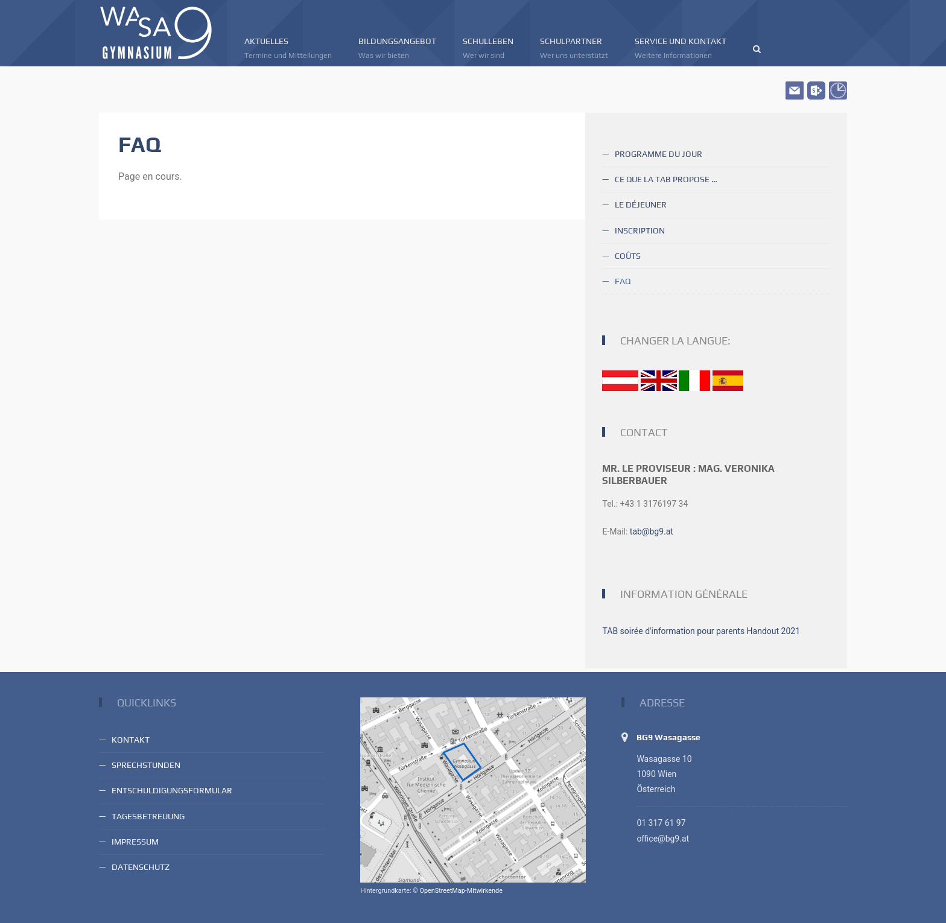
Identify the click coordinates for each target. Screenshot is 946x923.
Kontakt (131, 739)
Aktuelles (288, 48)
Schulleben (488, 48)
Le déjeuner (641, 204)
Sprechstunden (146, 765)
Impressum (135, 841)
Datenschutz (141, 867)
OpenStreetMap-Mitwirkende (460, 891)
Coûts (628, 256)
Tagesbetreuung (148, 816)
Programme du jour (658, 154)
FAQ (622, 281)
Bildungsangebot (397, 48)
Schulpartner (574, 48)
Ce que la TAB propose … (666, 179)
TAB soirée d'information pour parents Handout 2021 (701, 631)
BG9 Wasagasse (668, 737)
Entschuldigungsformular (172, 790)
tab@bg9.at (651, 531)
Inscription (640, 230)
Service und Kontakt (680, 48)
